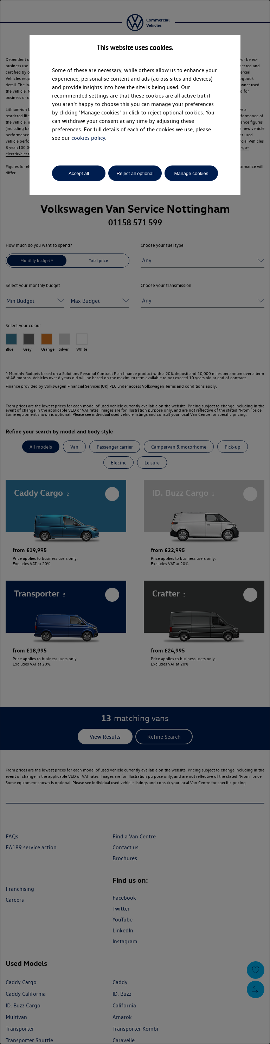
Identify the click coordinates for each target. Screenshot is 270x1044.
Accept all (79, 173)
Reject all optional (134, 173)
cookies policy (88, 138)
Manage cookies (191, 173)
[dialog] (135, 522)
